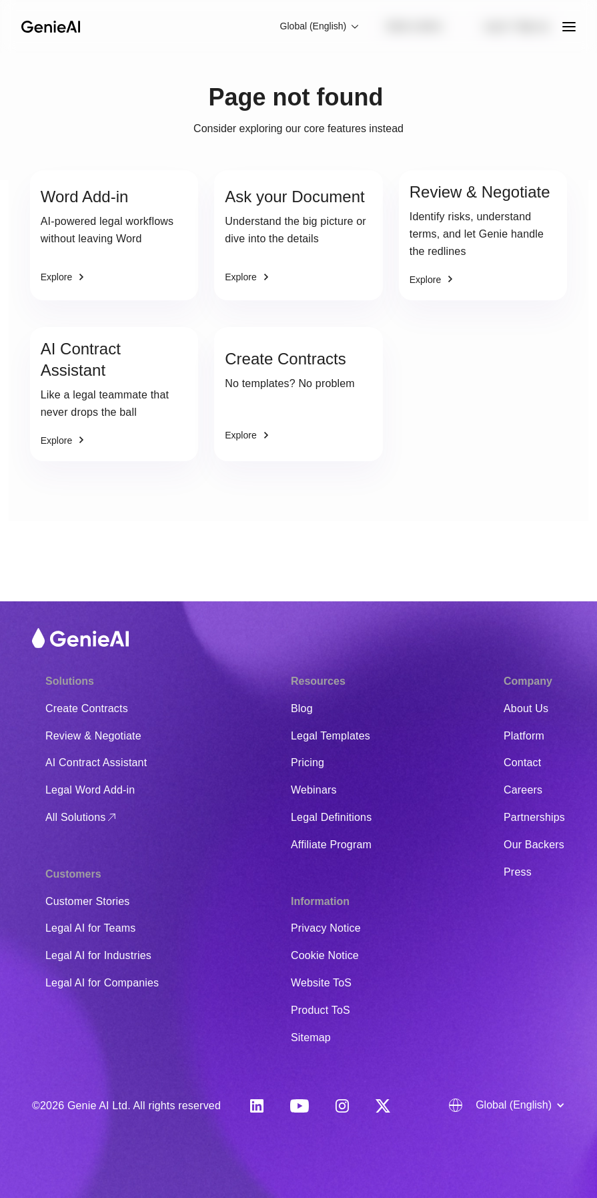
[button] (320, 26)
